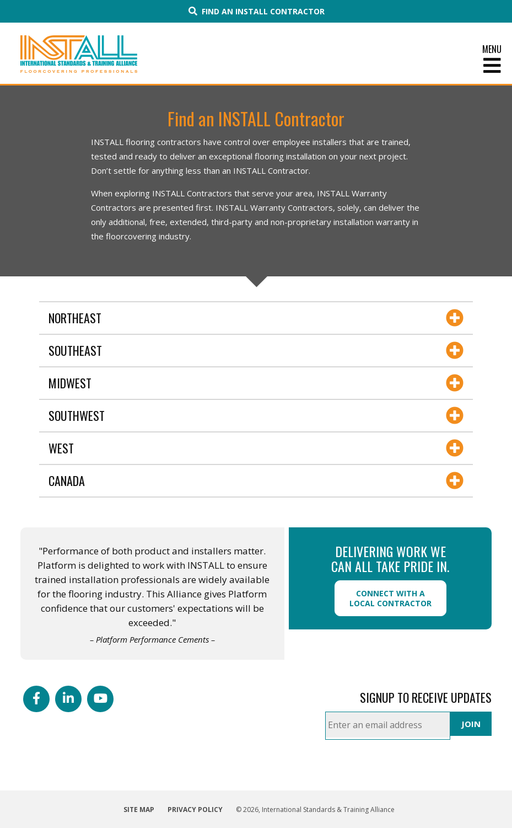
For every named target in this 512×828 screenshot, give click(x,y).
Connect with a (390, 598)
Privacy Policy (195, 809)
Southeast (75, 350)
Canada (66, 480)
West (61, 448)
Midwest (69, 383)
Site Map (138, 809)
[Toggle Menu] (256, 65)
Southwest (76, 415)
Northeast (74, 318)
